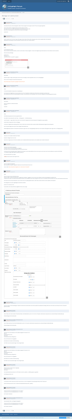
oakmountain (8, 23)
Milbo (6, 156)
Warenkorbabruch (9, 22)
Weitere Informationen (63, 417)
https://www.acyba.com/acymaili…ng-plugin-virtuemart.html (14, 81)
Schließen (68, 417)
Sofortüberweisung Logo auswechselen (12, 98)
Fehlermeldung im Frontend (10, 310)
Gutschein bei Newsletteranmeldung (12, 72)
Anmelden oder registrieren (61, 1)
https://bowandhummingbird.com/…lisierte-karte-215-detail (18, 166)
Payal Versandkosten (9, 302)
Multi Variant (8, 132)
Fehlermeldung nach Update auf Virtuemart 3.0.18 (14, 319)
